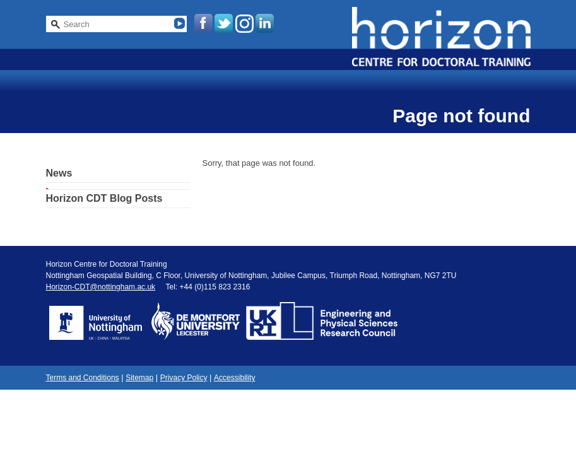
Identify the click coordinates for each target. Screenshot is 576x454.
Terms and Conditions (82, 377)
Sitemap (139, 377)
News (59, 173)
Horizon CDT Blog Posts (104, 198)
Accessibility (234, 377)
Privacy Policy (184, 377)
